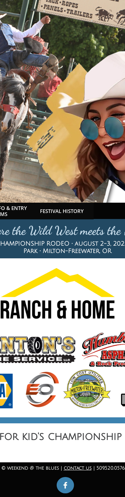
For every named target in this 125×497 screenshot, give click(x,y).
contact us (78, 468)
